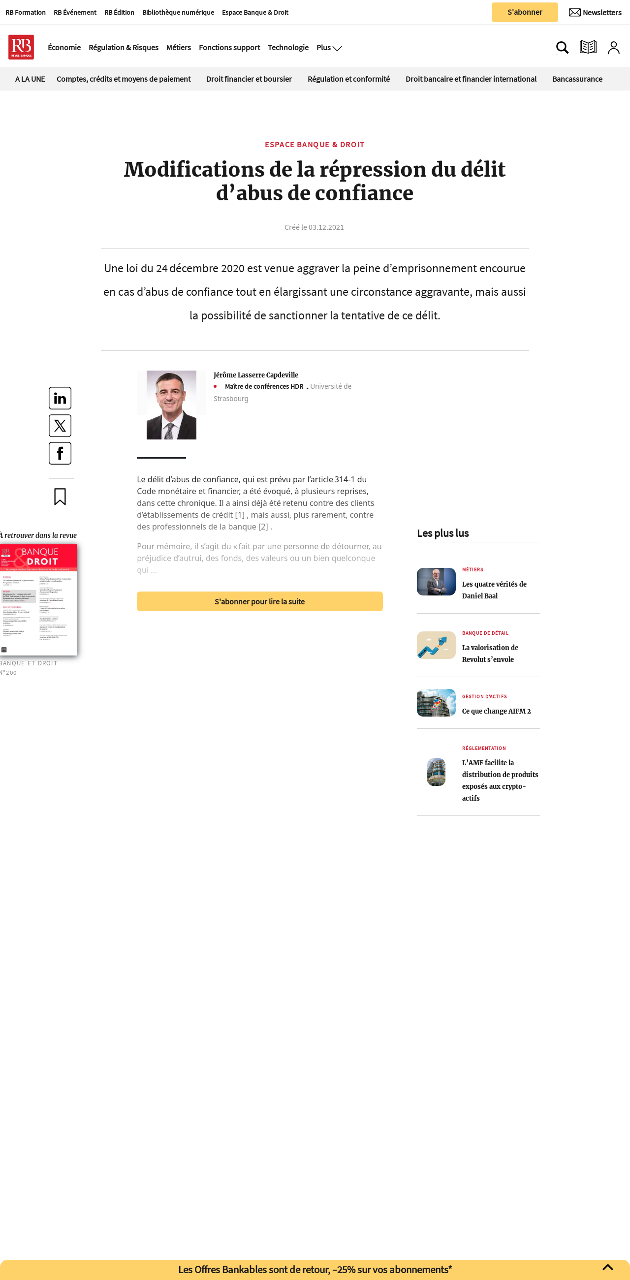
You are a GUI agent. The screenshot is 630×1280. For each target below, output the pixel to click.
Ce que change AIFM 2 (496, 711)
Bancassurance (577, 79)
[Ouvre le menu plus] (336, 47)
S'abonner (524, 12)
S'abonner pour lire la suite (260, 601)
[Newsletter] (595, 12)
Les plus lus (443, 533)
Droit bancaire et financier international (471, 79)
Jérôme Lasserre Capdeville (256, 375)
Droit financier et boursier (249, 79)
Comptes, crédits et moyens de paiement (123, 79)
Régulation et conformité (349, 79)
